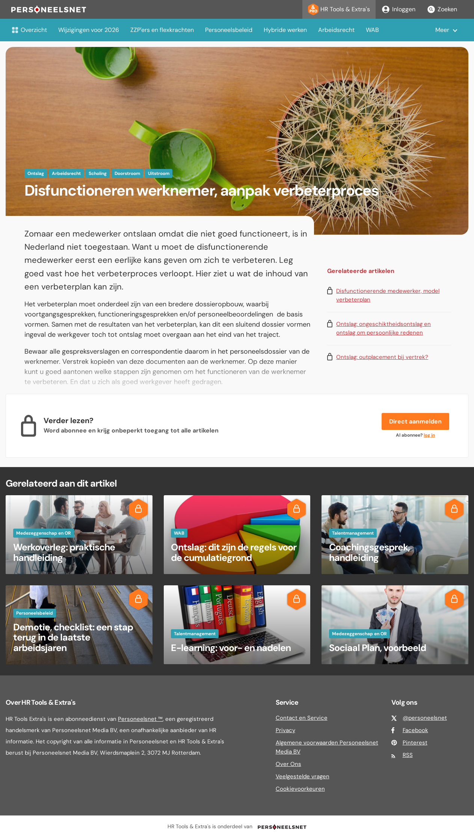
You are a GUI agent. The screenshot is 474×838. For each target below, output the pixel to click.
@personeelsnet (425, 718)
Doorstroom (127, 173)
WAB (372, 30)
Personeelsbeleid (228, 30)
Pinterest (415, 742)
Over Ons (288, 764)
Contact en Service (302, 718)
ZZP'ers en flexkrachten (162, 30)
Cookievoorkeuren (300, 789)
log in (429, 435)
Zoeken (442, 9)
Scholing (98, 173)
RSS (408, 755)
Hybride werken (285, 30)
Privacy (285, 730)
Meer (442, 30)
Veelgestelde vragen (302, 776)
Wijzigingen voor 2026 (88, 30)
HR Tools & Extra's (339, 9)
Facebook (415, 730)
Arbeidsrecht (336, 30)
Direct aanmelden (415, 421)
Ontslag (35, 173)
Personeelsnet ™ (140, 719)
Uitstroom (158, 173)
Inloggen (398, 9)
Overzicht (29, 30)
